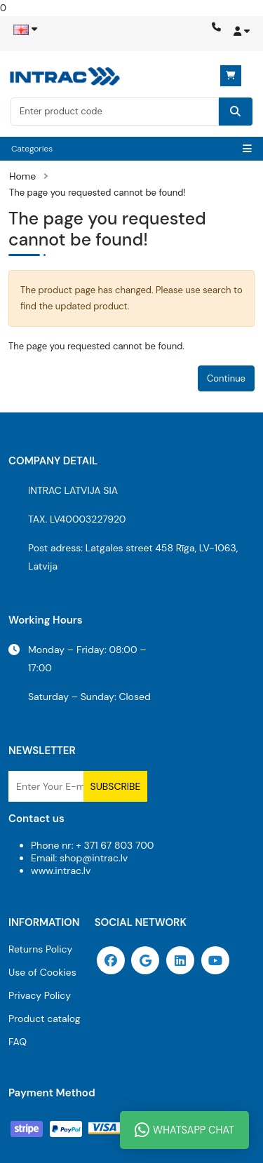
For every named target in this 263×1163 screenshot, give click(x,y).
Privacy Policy (39, 995)
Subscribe (115, 786)
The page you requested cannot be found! (97, 193)
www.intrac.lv (60, 870)
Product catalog (44, 1018)
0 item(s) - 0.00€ (230, 75)
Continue (226, 378)
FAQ (17, 1041)
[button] (240, 35)
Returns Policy (40, 949)
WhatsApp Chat (184, 1130)
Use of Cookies (42, 972)
